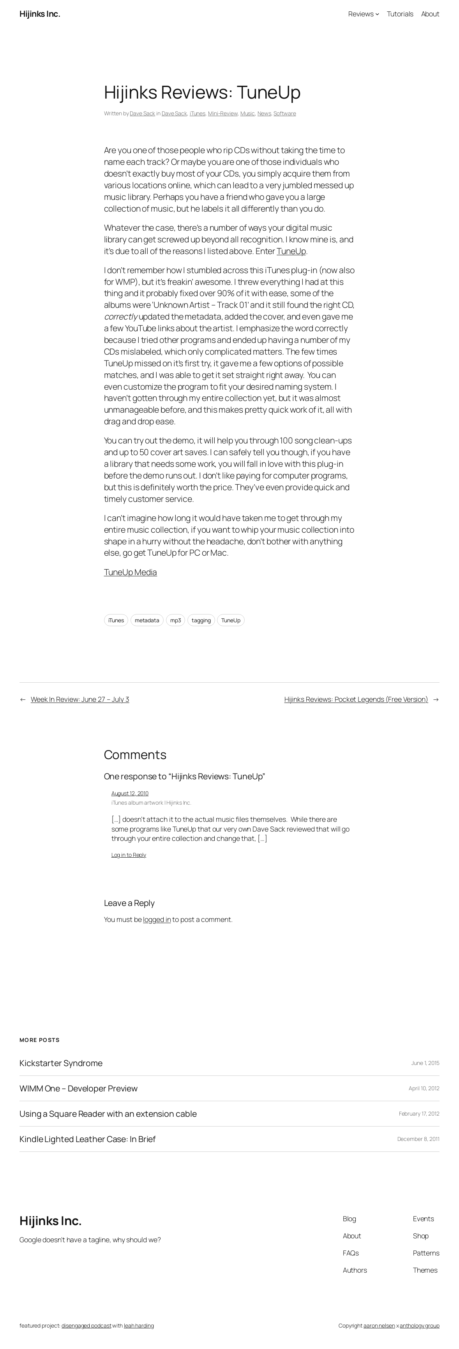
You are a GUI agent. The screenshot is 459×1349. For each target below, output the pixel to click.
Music (247, 113)
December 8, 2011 (418, 1138)
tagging (201, 620)
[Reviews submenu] (377, 14)
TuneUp (291, 250)
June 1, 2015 (425, 1062)
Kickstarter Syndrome (60, 1063)
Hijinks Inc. (39, 13)
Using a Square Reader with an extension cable (108, 1113)
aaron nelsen (379, 1325)
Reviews (361, 13)
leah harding (139, 1325)
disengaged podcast (86, 1325)
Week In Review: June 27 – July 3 (80, 699)
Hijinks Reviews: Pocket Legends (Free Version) (356, 699)
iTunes (197, 113)
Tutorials (400, 13)
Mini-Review (223, 113)
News (264, 113)
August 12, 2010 (130, 793)
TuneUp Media (130, 571)
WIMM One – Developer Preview (78, 1088)
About (430, 13)
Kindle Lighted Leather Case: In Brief (87, 1139)
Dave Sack (142, 113)
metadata (147, 620)
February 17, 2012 (419, 1113)
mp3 (175, 620)
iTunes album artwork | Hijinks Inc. (151, 802)
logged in (157, 919)
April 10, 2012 (424, 1088)
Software (285, 113)
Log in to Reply (129, 854)
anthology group (420, 1325)
